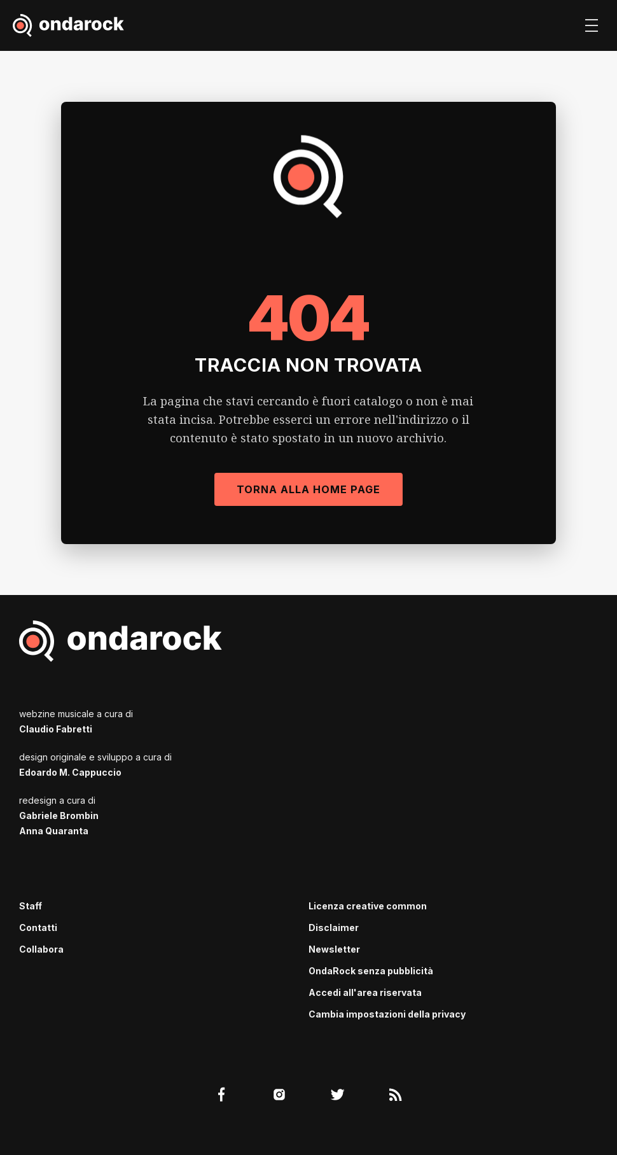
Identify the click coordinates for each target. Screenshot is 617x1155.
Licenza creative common (367, 905)
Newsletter (334, 949)
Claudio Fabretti (55, 729)
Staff (30, 905)
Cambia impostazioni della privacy (387, 1014)
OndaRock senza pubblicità (370, 970)
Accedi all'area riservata (365, 992)
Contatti (38, 927)
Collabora (41, 949)
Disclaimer (333, 927)
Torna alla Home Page (308, 489)
